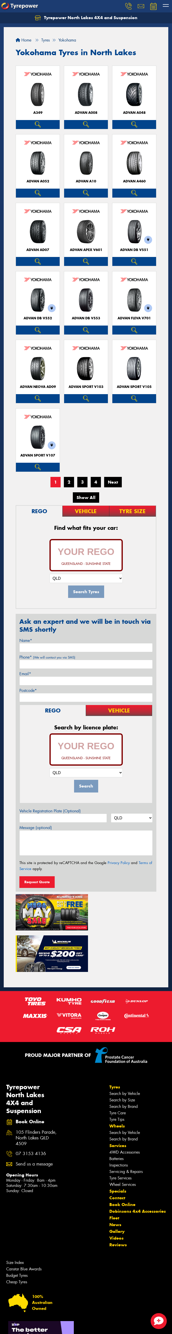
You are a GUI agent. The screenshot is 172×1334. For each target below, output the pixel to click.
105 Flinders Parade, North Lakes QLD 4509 (36, 1094)
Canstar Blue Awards (24, 1225)
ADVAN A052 (38, 181)
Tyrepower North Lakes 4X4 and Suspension (86, 18)
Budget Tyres (17, 1232)
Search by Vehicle (124, 1050)
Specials (117, 1147)
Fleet (114, 1174)
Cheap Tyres (16, 1238)
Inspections (118, 1121)
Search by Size (122, 1056)
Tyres (114, 1043)
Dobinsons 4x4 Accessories (137, 1167)
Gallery (117, 1188)
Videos (116, 1194)
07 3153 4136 (31, 1110)
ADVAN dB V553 (86, 318)
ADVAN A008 (86, 113)
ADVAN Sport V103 (86, 387)
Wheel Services (122, 1141)
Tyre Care (117, 1069)
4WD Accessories (124, 1108)
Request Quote (37, 882)
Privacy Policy (119, 862)
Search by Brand (123, 1063)
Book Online (122, 1161)
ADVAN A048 (134, 113)
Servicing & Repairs (126, 1128)
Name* (25, 640)
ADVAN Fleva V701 (134, 318)
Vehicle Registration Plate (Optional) (50, 811)
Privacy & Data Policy (35, 1326)
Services (117, 1102)
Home (23, 40)
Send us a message (34, 1121)
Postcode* (28, 690)
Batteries (116, 1115)
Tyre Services (120, 1134)
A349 (38, 113)
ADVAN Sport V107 (37, 455)
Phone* (47, 657)
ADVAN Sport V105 (134, 387)
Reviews (118, 1201)
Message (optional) (35, 827)
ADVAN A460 (134, 181)
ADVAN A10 (86, 181)
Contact (117, 1154)
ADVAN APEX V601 (86, 250)
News (115, 1181)
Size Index (15, 1219)
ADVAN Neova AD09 (38, 387)
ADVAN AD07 (37, 250)
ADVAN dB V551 (134, 250)
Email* (25, 673)
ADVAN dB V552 (38, 318)
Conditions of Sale (66, 1326)
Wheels (117, 1082)
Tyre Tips (116, 1076)
